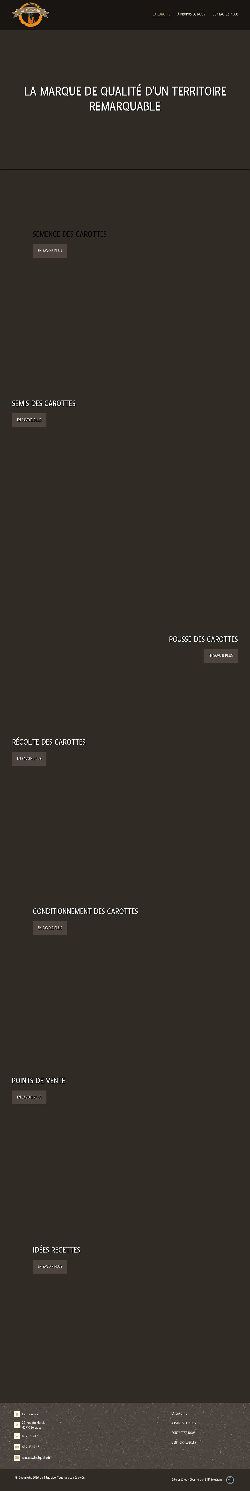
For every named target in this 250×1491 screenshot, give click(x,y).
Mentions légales (183, 1443)
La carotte (179, 1414)
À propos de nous (191, 14)
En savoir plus (50, 250)
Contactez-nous (226, 14)
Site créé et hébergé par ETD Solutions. (197, 1481)
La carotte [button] (161, 14)
